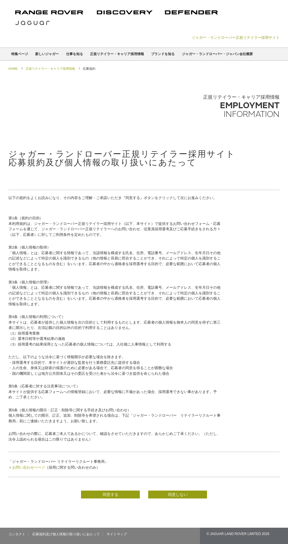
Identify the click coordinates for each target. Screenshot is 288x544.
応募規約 (89, 68)
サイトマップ (117, 534)
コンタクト (16, 534)
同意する (110, 494)
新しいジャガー (47, 54)
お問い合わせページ (28, 467)
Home (13, 68)
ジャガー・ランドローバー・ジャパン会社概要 (217, 54)
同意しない (178, 494)
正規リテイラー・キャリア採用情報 (117, 54)
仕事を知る (74, 54)
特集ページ (19, 54)
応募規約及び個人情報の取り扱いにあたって (66, 534)
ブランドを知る (163, 54)
